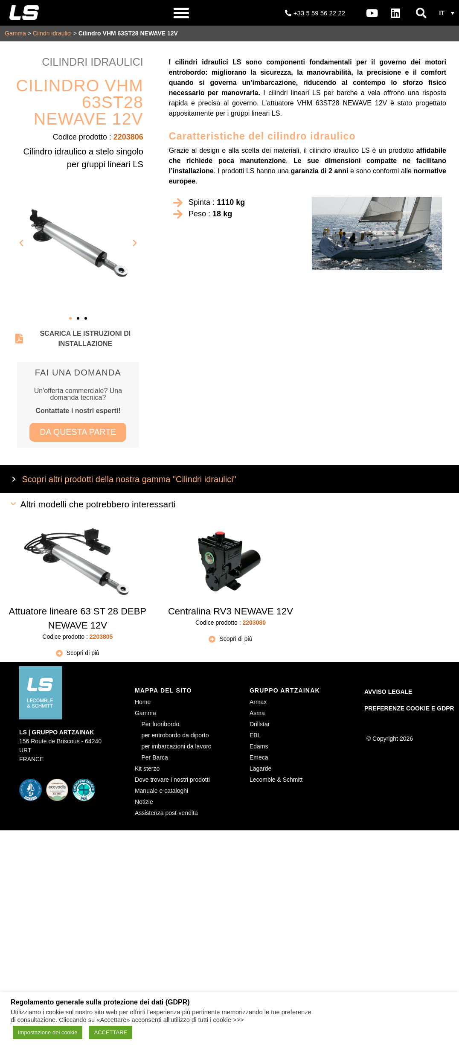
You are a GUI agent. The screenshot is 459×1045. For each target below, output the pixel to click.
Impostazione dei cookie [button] (47, 1032)
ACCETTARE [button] (110, 1032)
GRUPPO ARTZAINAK (285, 690)
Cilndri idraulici (52, 33)
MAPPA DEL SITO (163, 690)
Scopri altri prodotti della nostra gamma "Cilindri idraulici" (129, 479)
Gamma (15, 33)
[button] (181, 13)
